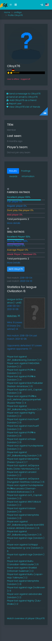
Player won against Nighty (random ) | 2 (21, 414)
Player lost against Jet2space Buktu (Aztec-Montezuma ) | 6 (23, 467)
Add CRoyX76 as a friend (21, 100)
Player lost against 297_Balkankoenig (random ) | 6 (24, 358)
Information (28, 176)
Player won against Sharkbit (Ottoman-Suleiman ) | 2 (22, 569)
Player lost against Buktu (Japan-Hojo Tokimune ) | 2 (25, 576)
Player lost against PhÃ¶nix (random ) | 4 (21, 378)
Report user (13, 103)
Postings (25, 170)
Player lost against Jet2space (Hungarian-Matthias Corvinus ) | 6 (25, 480)
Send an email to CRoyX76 (22, 97)
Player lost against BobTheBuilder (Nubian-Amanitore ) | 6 (25, 384)
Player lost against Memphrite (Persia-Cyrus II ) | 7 (23, 460)
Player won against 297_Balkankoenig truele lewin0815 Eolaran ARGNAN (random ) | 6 (25, 525)
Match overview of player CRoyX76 (26, 618)
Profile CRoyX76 (15, 15)
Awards (13, 176)
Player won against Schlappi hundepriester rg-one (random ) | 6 (25, 548)
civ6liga (17, 12)
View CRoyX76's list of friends (23, 106)
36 (13, 315)
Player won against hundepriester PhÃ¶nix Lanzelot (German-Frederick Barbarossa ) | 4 (25, 488)
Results (13, 170)
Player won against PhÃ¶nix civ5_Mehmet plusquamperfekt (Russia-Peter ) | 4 (24, 399)
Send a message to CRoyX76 (23, 93)
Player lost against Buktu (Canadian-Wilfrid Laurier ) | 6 (23, 563)
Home (7, 12)
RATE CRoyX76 (16, 269)
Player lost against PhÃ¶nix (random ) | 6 (21, 434)
